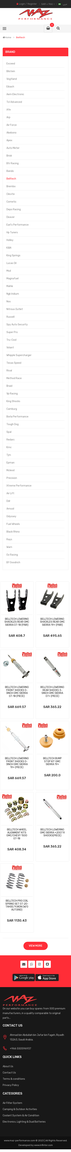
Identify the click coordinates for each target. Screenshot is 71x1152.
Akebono (11, 132)
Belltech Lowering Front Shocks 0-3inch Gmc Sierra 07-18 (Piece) (17, 692)
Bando (10, 171)
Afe (8, 109)
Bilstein (10, 71)
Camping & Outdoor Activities (20, 1109)
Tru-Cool (11, 339)
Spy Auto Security (17, 324)
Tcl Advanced (14, 102)
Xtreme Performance (18, 485)
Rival (9, 370)
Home (7, 37)
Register (32, 3)
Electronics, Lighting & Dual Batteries (24, 1121)
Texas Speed (13, 362)
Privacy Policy (11, 1085)
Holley (9, 240)
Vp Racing (12, 393)
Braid (9, 385)
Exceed (10, 63)
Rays (9, 539)
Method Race (14, 378)
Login (22, 3)
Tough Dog (12, 424)
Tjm (8, 455)
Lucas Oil (11, 263)
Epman (10, 462)
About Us (8, 1066)
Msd (8, 270)
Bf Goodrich (13, 562)
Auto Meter (12, 148)
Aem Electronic (15, 94)
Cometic (11, 201)
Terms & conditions (14, 1078)
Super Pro (12, 332)
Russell (10, 316)
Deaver (10, 217)
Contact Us (9, 1072)
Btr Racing (12, 163)
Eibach (10, 86)
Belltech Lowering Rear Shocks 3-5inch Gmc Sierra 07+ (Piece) (52, 692)
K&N (8, 247)
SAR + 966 (48, 4)
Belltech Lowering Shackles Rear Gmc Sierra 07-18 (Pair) (16, 621)
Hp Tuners (12, 232)
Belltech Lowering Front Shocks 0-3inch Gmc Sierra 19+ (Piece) (17, 763)
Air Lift (10, 493)
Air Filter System (12, 1103)
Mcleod (10, 470)
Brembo (11, 186)
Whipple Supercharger (18, 355)
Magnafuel (12, 278)
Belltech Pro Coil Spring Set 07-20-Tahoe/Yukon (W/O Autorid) (16, 905)
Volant (10, 347)
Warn (9, 547)
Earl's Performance (17, 224)
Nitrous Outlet (14, 309)
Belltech (20, 37)
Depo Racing (13, 209)
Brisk (9, 155)
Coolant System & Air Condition (21, 1115)
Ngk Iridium (12, 293)
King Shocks (13, 401)
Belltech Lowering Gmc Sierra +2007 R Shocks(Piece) (52, 832)
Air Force (11, 125)
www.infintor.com (43, 1145)
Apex (9, 140)
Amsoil (10, 508)
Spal (8, 431)
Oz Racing (12, 554)
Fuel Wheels (13, 524)
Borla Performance (17, 416)
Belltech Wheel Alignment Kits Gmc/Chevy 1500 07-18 (16, 834)
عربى (65, 4)
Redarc (10, 439)
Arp (8, 117)
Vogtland (11, 78)
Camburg (11, 408)
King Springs (13, 255)
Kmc (9, 447)
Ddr (8, 501)
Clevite (10, 194)
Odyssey (11, 516)
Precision (11, 478)
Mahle (9, 286)
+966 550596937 (20, 1048)
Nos (8, 301)
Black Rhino (13, 531)
